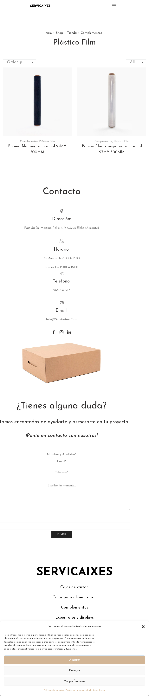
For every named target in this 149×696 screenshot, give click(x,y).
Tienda (72, 33)
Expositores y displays (74, 618)
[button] (143, 627)
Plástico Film (47, 141)
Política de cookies (54, 690)
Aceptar (74, 659)
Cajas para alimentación (75, 597)
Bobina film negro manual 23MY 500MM (37, 149)
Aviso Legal (99, 690)
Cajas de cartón (74, 587)
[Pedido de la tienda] (19, 62)
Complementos (91, 33)
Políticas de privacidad (78, 690)
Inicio (48, 33)
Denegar (74, 670)
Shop (59, 33)
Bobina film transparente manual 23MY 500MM (112, 149)
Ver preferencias (74, 681)
